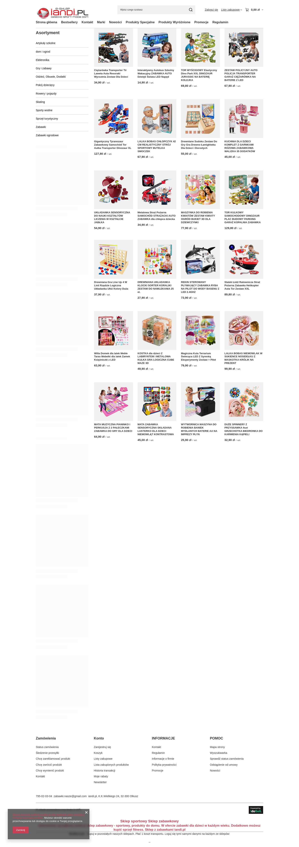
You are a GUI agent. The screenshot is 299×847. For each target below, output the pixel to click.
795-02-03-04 (44, 796)
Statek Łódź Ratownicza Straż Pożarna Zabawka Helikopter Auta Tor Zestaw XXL (242, 285)
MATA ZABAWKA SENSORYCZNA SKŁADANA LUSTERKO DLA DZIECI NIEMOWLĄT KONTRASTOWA (156, 429)
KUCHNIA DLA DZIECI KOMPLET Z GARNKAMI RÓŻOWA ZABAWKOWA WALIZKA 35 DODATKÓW (240, 146)
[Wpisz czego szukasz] (156, 9)
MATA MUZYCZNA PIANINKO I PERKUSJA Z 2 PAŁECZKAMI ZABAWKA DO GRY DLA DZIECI (113, 427)
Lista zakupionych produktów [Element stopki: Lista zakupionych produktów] (111, 764)
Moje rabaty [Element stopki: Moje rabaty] (101, 776)
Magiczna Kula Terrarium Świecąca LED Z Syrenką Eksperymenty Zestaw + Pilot (198, 356)
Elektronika (42, 60)
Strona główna (46, 22)
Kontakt (87, 22)
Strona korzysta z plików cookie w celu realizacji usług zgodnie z (49, 814)
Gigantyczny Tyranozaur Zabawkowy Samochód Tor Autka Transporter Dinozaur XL (112, 144)
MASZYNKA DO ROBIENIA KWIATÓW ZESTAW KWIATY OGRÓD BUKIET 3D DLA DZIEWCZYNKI (198, 217)
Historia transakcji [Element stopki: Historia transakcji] (104, 770)
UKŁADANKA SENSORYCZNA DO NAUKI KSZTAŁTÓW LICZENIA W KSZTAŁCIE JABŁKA (112, 217)
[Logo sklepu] (62, 10)
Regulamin (220, 22)
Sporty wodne (44, 110)
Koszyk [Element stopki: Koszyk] (98, 752)
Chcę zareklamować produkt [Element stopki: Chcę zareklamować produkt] (53, 758)
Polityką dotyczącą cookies (28, 817)
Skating (40, 101)
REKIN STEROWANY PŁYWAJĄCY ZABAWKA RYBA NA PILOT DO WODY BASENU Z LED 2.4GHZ (200, 287)
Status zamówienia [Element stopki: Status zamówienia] (47, 747)
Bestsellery (69, 22)
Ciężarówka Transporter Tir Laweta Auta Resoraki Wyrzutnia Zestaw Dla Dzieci (111, 73)
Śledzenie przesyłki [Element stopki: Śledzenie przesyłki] (47, 752)
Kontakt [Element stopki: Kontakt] (40, 776)
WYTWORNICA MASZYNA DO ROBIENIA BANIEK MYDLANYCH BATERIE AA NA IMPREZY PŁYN (199, 429)
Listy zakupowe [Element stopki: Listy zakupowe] (103, 758)
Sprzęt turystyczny (47, 118)
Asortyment (47, 32)
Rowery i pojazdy (46, 93)
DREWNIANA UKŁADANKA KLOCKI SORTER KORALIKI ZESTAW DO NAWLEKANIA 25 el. (156, 287)
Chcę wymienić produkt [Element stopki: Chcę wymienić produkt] (50, 770)
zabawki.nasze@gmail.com (70, 796)
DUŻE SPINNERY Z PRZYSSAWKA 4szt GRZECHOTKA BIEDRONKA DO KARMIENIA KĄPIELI (244, 429)
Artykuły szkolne (45, 43)
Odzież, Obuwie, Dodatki (51, 76)
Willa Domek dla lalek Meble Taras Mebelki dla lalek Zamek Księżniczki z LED (112, 356)
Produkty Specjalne (140, 22)
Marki (101, 22)
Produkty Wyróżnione (174, 22)
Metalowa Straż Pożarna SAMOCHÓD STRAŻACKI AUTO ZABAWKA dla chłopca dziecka (157, 215)
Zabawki (41, 126)
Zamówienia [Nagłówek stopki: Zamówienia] (46, 738)
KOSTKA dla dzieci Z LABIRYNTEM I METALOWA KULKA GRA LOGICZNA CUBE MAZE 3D (156, 358)
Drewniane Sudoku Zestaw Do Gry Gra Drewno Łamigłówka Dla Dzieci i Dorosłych (199, 144)
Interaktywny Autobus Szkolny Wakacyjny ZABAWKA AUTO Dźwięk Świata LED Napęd (156, 73)
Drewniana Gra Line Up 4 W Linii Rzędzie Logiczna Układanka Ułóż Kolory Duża (111, 285)
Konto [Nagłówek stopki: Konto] (99, 738)
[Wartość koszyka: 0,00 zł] (254, 9)
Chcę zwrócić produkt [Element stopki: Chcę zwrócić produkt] (49, 764)
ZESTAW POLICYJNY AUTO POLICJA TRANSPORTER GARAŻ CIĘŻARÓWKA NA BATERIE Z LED (241, 75)
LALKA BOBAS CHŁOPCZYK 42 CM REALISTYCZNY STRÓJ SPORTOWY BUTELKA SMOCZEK (157, 146)
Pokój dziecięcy (45, 85)
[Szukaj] (190, 9)
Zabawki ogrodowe (47, 135)
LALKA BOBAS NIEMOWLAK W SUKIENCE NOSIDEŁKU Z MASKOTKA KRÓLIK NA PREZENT (243, 358)
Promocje (201, 22)
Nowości (115, 22)
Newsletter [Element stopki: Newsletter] (100, 782)
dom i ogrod (43, 51)
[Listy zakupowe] (231, 9)
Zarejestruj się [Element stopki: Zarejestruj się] (102, 747)
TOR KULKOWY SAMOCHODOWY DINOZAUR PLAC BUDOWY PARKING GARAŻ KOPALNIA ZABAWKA (243, 217)
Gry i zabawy (44, 68)
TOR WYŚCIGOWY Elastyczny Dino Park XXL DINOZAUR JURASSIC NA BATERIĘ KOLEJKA (199, 75)
